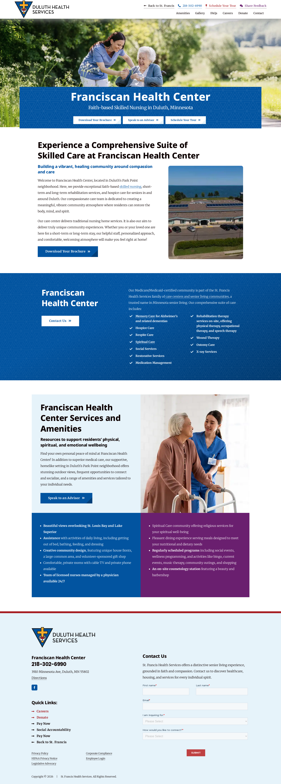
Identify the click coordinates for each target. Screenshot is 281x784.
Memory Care (145, 316)
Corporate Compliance (99, 753)
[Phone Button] (190, 6)
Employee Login (95, 758)
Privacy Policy (40, 753)
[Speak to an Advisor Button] (143, 120)
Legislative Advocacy (44, 763)
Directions (39, 678)
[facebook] (34, 687)
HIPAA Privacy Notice (44, 758)
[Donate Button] (40, 717)
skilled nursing (130, 187)
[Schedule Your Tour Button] (221, 6)
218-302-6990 (49, 664)
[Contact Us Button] (60, 321)
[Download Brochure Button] (97, 120)
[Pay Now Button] (41, 736)
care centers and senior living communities (197, 297)
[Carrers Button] (159, 6)
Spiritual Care (145, 342)
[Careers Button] (40, 711)
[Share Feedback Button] (253, 6)
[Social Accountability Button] (41, 723)
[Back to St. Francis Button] (49, 742)
